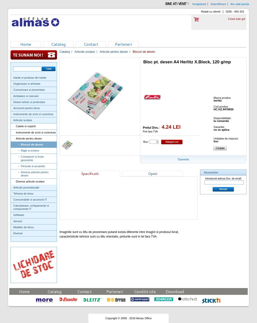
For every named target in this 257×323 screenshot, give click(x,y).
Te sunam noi (34, 55)
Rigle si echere (30, 150)
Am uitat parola (239, 4)
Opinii (152, 173)
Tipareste (183, 159)
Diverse (18, 233)
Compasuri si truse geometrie (32, 158)
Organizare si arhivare (26, 83)
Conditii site (145, 291)
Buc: (146, 141)
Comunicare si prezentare (29, 89)
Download (175, 291)
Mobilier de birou (23, 227)
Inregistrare (199, 4)
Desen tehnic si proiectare (29, 102)
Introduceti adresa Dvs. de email (223, 178)
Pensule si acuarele (33, 166)
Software (18, 214)
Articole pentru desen (29, 138)
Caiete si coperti (26, 126)
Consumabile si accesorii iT (30, 199)
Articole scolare (22, 120)
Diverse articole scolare (30, 181)
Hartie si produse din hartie (29, 77)
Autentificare (218, 4)
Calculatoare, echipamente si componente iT (31, 207)
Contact (91, 44)
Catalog (58, 44)
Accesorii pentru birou (26, 108)
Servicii (17, 221)
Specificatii (90, 173)
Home (25, 44)
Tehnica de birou (23, 193)
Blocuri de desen (32, 144)
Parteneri (123, 44)
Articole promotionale (26, 187)
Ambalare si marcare (26, 96)
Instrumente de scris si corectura (33, 114)
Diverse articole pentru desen (34, 174)
